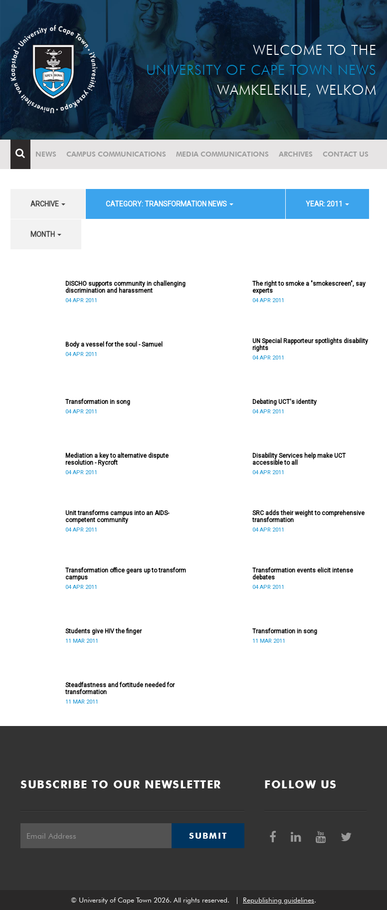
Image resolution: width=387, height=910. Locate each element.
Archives (296, 154)
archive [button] (47, 204)
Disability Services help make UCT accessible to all (299, 459)
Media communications (222, 154)
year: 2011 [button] (327, 204)
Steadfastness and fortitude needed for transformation (120, 689)
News (45, 154)
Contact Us (346, 154)
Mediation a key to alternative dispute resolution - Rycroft (117, 459)
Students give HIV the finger (103, 631)
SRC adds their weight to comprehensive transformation (308, 517)
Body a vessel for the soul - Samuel (114, 344)
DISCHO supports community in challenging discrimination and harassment (125, 287)
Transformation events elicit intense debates (302, 574)
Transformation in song (97, 401)
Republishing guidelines (278, 900)
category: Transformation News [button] (169, 204)
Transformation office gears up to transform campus (125, 574)
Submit (208, 836)
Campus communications (116, 154)
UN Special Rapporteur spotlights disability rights (310, 345)
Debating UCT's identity (284, 401)
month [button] (45, 234)
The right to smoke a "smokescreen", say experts (309, 287)
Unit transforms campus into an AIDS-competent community (117, 517)
